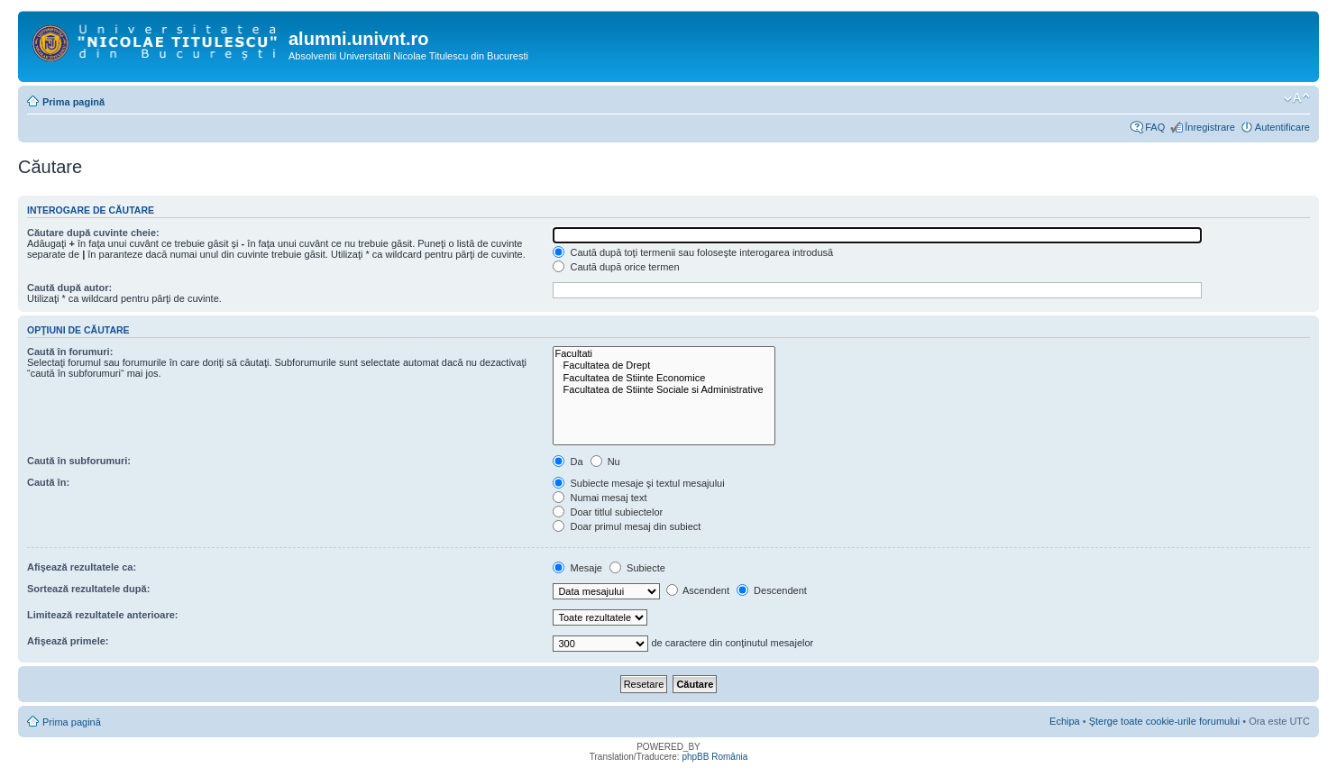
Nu (605, 461)
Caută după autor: (69, 287)
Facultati (663, 354)
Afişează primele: (67, 640)
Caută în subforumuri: (79, 460)
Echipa (1064, 721)
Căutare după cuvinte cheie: (93, 232)
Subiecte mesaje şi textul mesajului (638, 483)
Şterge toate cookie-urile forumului (1165, 721)
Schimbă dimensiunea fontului (1297, 98)
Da (567, 461)
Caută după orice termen (616, 266)
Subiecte (637, 567)
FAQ (1155, 127)
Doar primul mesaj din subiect (627, 526)
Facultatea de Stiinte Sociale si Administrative (663, 390)
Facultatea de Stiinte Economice (663, 378)
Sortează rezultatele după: (88, 588)
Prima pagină (73, 101)
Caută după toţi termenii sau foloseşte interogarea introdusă (693, 252)
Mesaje (577, 567)
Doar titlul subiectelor (608, 512)
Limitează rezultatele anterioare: (103, 614)
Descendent (772, 590)
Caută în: (48, 482)
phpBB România (714, 757)
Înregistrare (1210, 127)
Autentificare (1282, 127)
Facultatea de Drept (663, 365)
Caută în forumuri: (70, 351)
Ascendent (697, 590)
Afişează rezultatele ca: (81, 567)
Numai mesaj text (599, 497)
